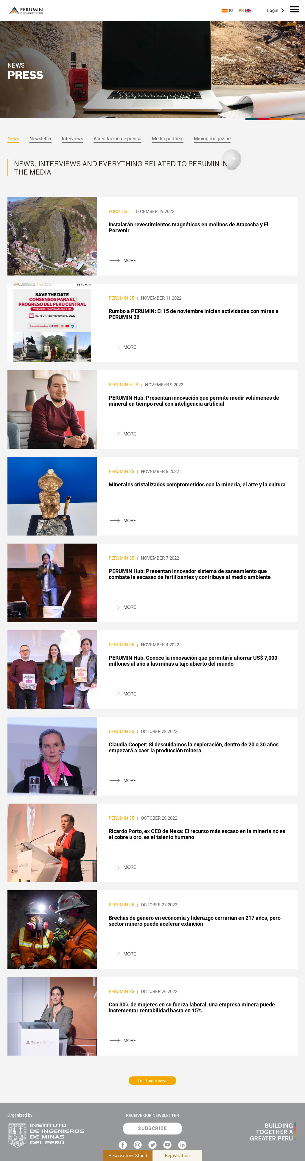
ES (227, 10)
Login (272, 10)
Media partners (167, 138)
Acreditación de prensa (117, 138)
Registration (177, 1155)
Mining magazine (212, 138)
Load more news (152, 1080)
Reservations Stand (128, 1155)
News (13, 138)
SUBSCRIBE (152, 1128)
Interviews (72, 138)
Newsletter (40, 138)
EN (245, 10)
